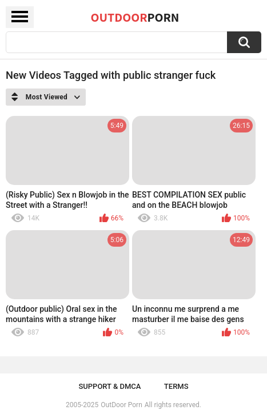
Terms (176, 386)
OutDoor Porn (121, 405)
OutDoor (135, 17)
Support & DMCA (109, 386)
